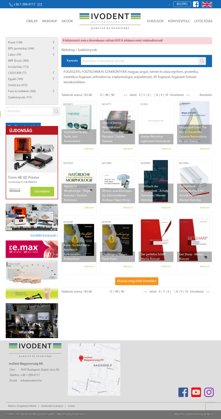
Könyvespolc (179, 21)
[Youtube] (196, 391)
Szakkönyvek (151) (20, 97)
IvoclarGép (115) (18, 67)
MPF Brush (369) (18, 61)
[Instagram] (208, 391)
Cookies (71, 406)
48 (106, 95)
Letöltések (203, 21)
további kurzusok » (44, 235)
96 (112, 95)
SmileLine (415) (18, 85)
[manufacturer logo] (13, 190)
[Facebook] (183, 391)
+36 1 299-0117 (22, 4)
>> (188, 95)
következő (177, 95)
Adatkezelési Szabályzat (52, 406)
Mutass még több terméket (136, 281)
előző (133, 95)
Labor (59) (14, 54)
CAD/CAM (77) (17, 73)
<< (126, 95)
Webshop (49, 21)
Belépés (182, 4)
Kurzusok (155, 21)
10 (166, 95)
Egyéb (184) (15, 79)
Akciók (67, 21)
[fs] (29, 111)
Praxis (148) (15, 42)
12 (100, 95)
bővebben (42, 191)
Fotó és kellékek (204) (22, 91)
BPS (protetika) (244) (21, 48)
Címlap (32, 21)
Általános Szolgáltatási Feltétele (22, 406)
